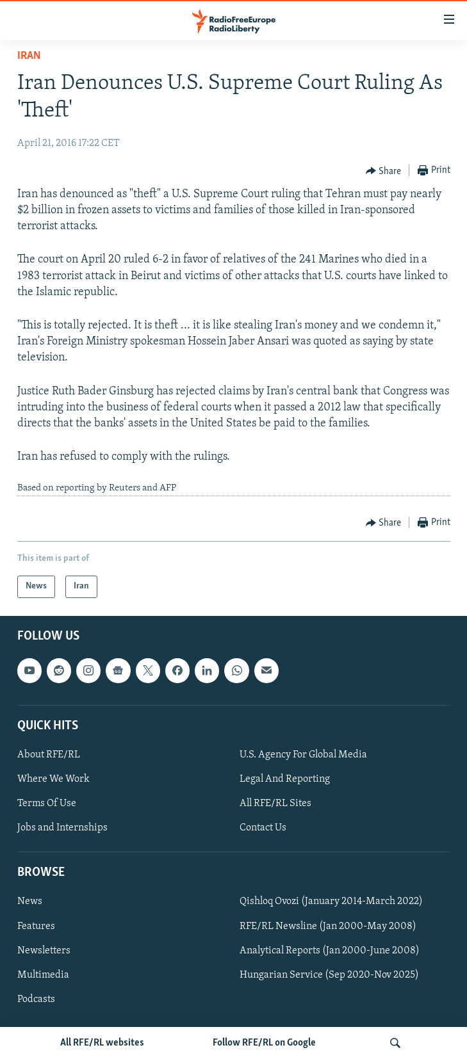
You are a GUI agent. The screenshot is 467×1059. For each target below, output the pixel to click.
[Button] (384, 171)
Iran (29, 56)
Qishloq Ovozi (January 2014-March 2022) (331, 901)
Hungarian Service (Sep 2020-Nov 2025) (329, 975)
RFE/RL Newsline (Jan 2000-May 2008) (328, 926)
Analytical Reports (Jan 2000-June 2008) (330, 950)
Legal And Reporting (285, 779)
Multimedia (43, 975)
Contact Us (263, 828)
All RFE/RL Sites (275, 803)
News (29, 901)
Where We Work (53, 779)
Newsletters (43, 950)
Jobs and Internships (62, 828)
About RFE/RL (48, 755)
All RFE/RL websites (102, 1043)
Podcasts (36, 999)
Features (36, 926)
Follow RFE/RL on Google (264, 1043)
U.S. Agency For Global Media (303, 755)
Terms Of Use (46, 803)
